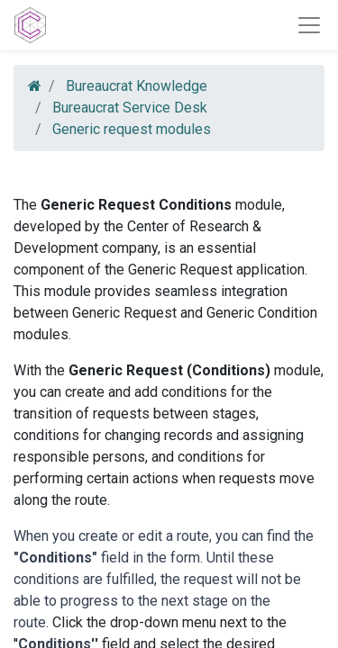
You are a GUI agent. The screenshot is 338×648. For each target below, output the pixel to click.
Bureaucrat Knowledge (136, 85)
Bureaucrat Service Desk (129, 107)
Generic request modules (131, 129)
